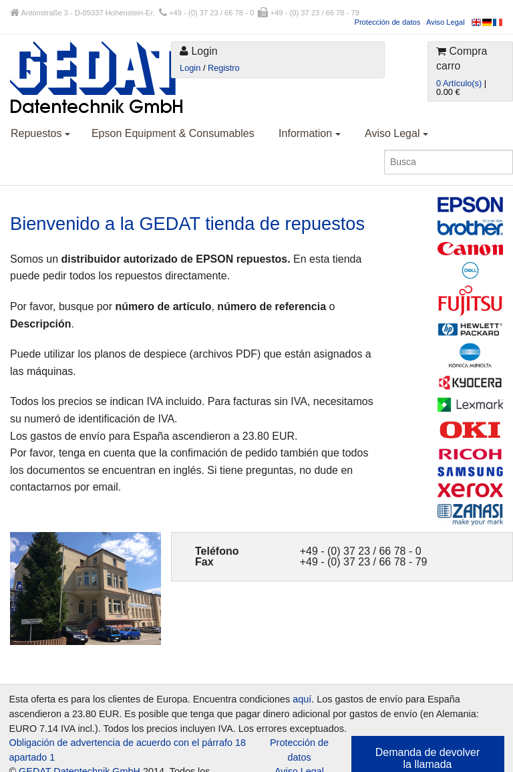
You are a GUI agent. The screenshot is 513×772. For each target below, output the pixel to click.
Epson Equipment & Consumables (173, 133)
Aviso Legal (445, 22)
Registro (224, 68)
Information (309, 133)
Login (190, 68)
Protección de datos (387, 22)
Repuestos (40, 133)
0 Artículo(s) (459, 83)
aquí (302, 699)
